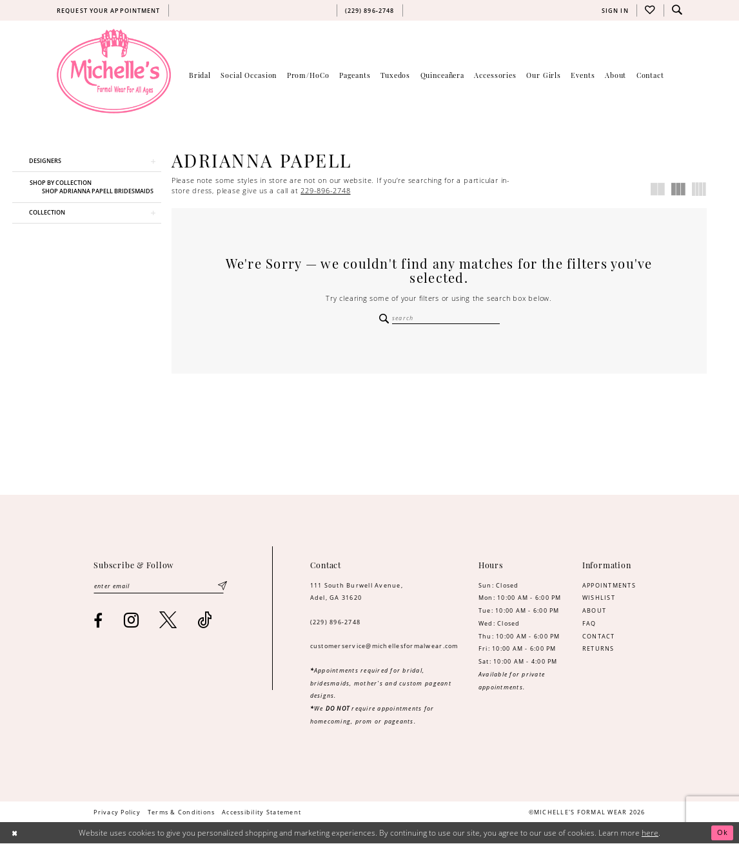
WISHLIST (598, 598)
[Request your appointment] (108, 10)
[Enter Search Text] (439, 318)
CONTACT (598, 637)
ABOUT (594, 611)
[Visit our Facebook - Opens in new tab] (98, 621)
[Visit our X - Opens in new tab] (168, 621)
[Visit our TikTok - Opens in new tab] (204, 621)
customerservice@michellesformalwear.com (384, 646)
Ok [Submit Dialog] (722, 833)
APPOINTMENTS (609, 586)
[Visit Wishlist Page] (650, 10)
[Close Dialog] (15, 833)
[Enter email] (160, 587)
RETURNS (598, 649)
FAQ (589, 624)
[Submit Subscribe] (222, 587)
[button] (614, 10)
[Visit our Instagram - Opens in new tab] (131, 621)
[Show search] (677, 10)
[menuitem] (108, 10)
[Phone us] (369, 10)
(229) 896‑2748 (335, 623)
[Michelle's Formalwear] (114, 71)
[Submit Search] (384, 318)
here (650, 833)
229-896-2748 (325, 190)
